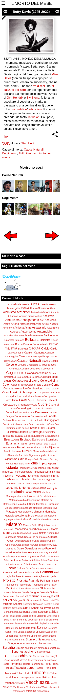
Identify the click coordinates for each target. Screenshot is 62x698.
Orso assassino (41, 544)
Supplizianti (10, 660)
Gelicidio (53, 451)
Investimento (22, 475)
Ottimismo (10, 548)
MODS (37, 492)
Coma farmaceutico (15, 388)
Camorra (39, 352)
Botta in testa (40, 344)
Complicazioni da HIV (48, 392)
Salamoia (16, 592)
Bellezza (32, 340)
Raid (28, 584)
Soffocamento (27, 627)
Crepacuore (10, 404)
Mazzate (11, 511)
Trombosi (10, 673)
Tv (48, 673)
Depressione (38, 416)
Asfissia (19, 327)
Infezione (52, 467)
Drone (33, 427)
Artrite (45, 323)
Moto (6, 532)
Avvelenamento (33, 335)
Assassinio (39, 327)
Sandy (25, 592)
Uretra (38, 677)
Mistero (14, 524)
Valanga (10, 682)
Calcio (45, 348)
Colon (6, 384)
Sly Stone (33, 97)
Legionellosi (39, 483)
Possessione (29, 576)
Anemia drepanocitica (30, 316)
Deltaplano (29, 412)
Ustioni (46, 677)
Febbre (6, 447)
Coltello (46, 384)
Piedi (28, 568)
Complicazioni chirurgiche (19, 392)
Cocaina (24, 368)
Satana (54, 592)
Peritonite (15, 560)
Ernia (48, 436)
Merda (8, 515)
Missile (40, 519)
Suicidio (8, 647)
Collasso (36, 377)
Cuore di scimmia (43, 408)
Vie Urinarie (19, 687)
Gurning (54, 459)
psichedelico (19, 109)
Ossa (53, 544)
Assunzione (53, 327)
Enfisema (8, 435)
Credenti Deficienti (47, 400)
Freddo (7, 451)
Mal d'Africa (50, 496)
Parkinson (46, 556)
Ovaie (20, 548)
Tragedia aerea (24, 667)
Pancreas (27, 552)
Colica (27, 377)
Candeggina (11, 356)
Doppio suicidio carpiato (15, 424)
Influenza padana (23, 471)
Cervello (11, 364)
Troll (54, 668)
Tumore (37, 672)
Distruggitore (51, 420)
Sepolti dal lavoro (41, 607)
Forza (56, 447)
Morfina (46, 529)
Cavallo (46, 361)
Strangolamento (47, 639)
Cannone (31, 356)
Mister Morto (52, 519)
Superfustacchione (24, 651)
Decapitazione (13, 412)
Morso (55, 528)
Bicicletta (45, 339)
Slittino (8, 628)
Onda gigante (40, 540)
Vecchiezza (37, 682)
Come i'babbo (51, 388)
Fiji (50, 447)
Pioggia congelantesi (42, 568)
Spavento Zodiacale (46, 631)
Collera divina (49, 380)
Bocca (19, 344)
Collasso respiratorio (25, 380)
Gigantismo (10, 458)
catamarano (19, 691)
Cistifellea (14, 368)
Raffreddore (11, 584)
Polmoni (46, 572)
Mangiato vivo (50, 508)
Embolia (23, 431)
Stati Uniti (27, 143)
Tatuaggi (38, 660)
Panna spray (41, 552)
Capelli (40, 356)
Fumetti (27, 451)
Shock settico (29, 615)
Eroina (55, 435)
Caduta (34, 348)
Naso (28, 533)
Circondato (32, 364)
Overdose (31, 548)
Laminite (11, 483)
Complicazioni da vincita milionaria (24, 396)
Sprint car (36, 635)
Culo (34, 404)
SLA (43, 588)
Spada (21, 631)
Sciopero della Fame (38, 600)
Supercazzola (52, 648)
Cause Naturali (34, 149)
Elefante (51, 427)
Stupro (50, 643)
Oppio (51, 540)
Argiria (6, 324)
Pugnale (33, 580)
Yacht (56, 687)
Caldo (53, 348)
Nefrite (42, 533)
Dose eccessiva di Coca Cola (43, 424)
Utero (54, 677)
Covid (23, 400)
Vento (54, 683)
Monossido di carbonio (28, 528)
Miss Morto (29, 519)
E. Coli (41, 428)
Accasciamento (47, 304)
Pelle (6, 560)
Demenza (41, 412)
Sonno (41, 627)
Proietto (9, 580)
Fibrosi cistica (41, 447)
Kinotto (41, 479)
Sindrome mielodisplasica (35, 623)
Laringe (28, 483)
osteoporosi (43, 691)
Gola (21, 459)
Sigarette (41, 615)
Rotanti (36, 588)
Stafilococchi (11, 639)
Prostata (22, 580)
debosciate (35, 109)
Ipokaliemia (46, 475)
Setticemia (44, 611)
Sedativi (48, 604)
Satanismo (8, 596)
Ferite (30, 447)
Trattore (39, 668)
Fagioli (23, 443)
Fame (30, 443)
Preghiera (41, 576)
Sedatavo (38, 604)
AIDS (34, 304)
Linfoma (24, 487)
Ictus (34, 463)
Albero (33, 308)
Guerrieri (44, 459)
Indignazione (39, 468)
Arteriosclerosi (27, 324)
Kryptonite (51, 479)
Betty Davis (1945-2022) (31, 11)
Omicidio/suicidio (24, 540)
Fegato (21, 447)
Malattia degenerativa (28, 500)
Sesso (34, 612)
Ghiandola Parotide (17, 455)
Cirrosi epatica (47, 364)
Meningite (50, 511)
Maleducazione (13, 508)
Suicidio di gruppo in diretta (30, 648)
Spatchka (30, 631)
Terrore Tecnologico (33, 664)
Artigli (38, 324)
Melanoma (37, 511)
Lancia (20, 483)
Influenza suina (42, 471)
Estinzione (52, 439)
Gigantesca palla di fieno (41, 455)
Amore (46, 312)
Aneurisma (12, 320)
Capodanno (50, 356)
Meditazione (24, 511)
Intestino (8, 475)
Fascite (38, 443)
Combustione (35, 388)
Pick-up (21, 568)
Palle (18, 552)
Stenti (22, 639)
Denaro (53, 412)
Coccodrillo (47, 368)
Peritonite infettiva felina (34, 560)
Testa (47, 663)
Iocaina (35, 475)
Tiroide (55, 664)
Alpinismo (9, 312)
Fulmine (16, 451)
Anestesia (48, 315)
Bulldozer (23, 348)
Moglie (42, 525)
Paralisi (53, 552)
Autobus (15, 331)
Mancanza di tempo (31, 508)
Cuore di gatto (24, 408)
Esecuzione (11, 439)
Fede (13, 447)
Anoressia (51, 319)
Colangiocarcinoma (36, 372)
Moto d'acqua (17, 533)
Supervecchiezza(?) (45, 656)
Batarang (19, 340)
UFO (7, 677)
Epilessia (29, 436)
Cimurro (22, 364)
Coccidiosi (35, 368)
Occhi (10, 540)
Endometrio (49, 432)
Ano (42, 320)
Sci (24, 600)
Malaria (13, 500)
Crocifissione (25, 404)
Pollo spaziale (32, 572)
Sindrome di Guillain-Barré (31, 619)
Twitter (53, 673)
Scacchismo (31, 596)
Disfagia (7, 420)
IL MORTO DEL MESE (31, 3)
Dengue (9, 416)
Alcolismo (43, 308)
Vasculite (20, 683)
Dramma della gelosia (17, 428)
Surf (19, 660)
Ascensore (8, 327)
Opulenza (10, 544)
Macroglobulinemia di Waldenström (24, 496)
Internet (56, 471)
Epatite (19, 435)
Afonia (25, 308)
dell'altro (20, 89)
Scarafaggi (46, 596)
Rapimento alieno (41, 584)
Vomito (37, 687)
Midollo (32, 515)
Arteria (15, 323)
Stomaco (31, 639)
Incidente (10, 467)
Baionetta (9, 340)
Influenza (7, 471)
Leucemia (11, 487)
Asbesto (54, 324)
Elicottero (12, 431)
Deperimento (22, 416)
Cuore (43, 404)
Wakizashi (46, 687)
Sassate (44, 592)
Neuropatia (10, 537)
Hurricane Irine (22, 463)
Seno (26, 608)
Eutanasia (12, 443)
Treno (47, 667)
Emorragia (35, 432)
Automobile (44, 331)
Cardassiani (10, 361)
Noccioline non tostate (36, 537)
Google (29, 459)
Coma (55, 384)
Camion (28, 352)
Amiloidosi (36, 312)
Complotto (49, 396)
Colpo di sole (34, 384)
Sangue (34, 592)
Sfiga (54, 611)
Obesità (53, 536)
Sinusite (54, 623)
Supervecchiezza (18, 656)
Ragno (22, 584)
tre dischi (39, 86)
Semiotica (17, 608)
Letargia (50, 483)
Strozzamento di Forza (34, 643)
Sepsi (55, 607)
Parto (56, 556)
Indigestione (25, 468)
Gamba (37, 451)
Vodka (29, 687)
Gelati (45, 451)
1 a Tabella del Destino (18, 304)
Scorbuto (28, 604)
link (6, 136)
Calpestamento (15, 352)
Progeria (51, 576)
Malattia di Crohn (27, 504)
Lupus (28, 492)
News (20, 536)
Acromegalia (13, 308)
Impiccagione (47, 463)
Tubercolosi (23, 673)
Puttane (55, 580)
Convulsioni (11, 400)
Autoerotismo (28, 331)
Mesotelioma (19, 515)
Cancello (50, 352)
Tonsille (10, 668)
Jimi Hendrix (15, 97)
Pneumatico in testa (13, 572)
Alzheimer (23, 312)
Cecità (54, 360)
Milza (40, 515)
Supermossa (43, 651)
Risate (28, 588)
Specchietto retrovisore (18, 635)
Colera (20, 377)
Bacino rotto (50, 335)
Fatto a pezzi (49, 443)
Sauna (19, 596)
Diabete (51, 416)
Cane (22, 356)
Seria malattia (11, 612)
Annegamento (30, 320)
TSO (24, 660)
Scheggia (17, 600)
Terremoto (16, 663)
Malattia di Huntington (47, 504)
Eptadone (39, 436)
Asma (27, 327)
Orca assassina (24, 544)
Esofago (25, 439)
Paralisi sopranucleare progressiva (20, 556)
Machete (46, 492)
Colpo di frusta (19, 384)
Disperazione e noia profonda (27, 420)
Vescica (7, 687)
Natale (35, 533)
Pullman (45, 580)
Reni (9, 588)
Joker (33, 479)
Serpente (24, 611)
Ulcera (14, 677)
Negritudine (53, 533)
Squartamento (48, 635)
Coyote (31, 400)
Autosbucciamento (14, 335)
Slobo (15, 628)
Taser (31, 660)
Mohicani (51, 525)
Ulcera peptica (26, 677)
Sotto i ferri (11, 631)
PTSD (41, 548)
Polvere (17, 576)
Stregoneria (15, 643)
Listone (42, 488)
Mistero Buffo (30, 525)
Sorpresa (52, 628)
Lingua (34, 488)
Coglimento (9, 153)
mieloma (31, 690)
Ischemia (24, 479)
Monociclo (8, 529)
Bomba (27, 344)
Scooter (17, 603)
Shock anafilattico (11, 615)
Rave (54, 584)
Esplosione (38, 439)
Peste (42, 564)
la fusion (34, 117)
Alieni (52, 308)
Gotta (36, 459)
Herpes (9, 463)
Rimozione (18, 588)
